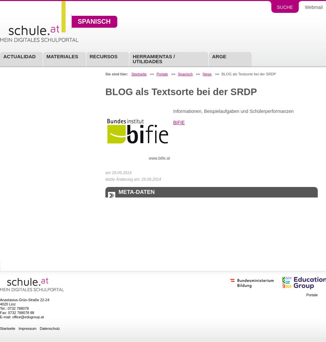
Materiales (62, 56)
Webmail (314, 7)
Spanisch (94, 21)
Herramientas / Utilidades (154, 59)
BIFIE (179, 122)
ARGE (219, 56)
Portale (162, 74)
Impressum (27, 328)
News (207, 74)
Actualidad (19, 56)
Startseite (139, 74)
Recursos (104, 56)
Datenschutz (50, 328)
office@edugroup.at (28, 317)
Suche (285, 7)
